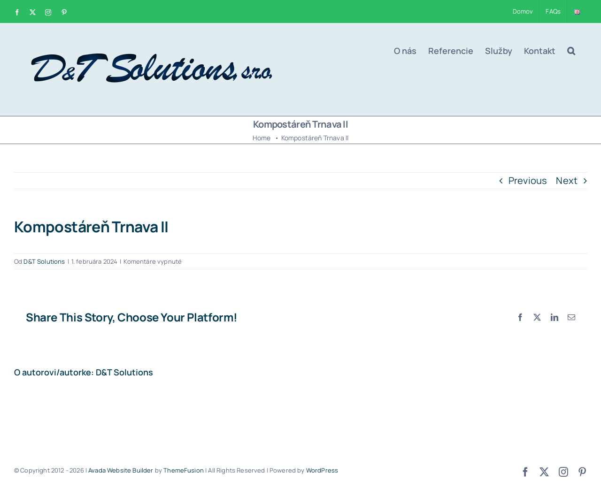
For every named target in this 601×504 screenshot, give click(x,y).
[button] (571, 50)
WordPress (322, 470)
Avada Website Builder (120, 470)
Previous (528, 180)
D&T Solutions (44, 261)
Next (567, 180)
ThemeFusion (183, 470)
